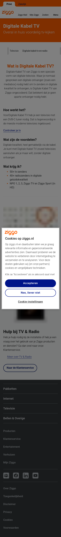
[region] (30, 268)
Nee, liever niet (30, 292)
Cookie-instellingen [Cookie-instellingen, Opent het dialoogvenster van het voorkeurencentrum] (30, 301)
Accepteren (30, 283)
